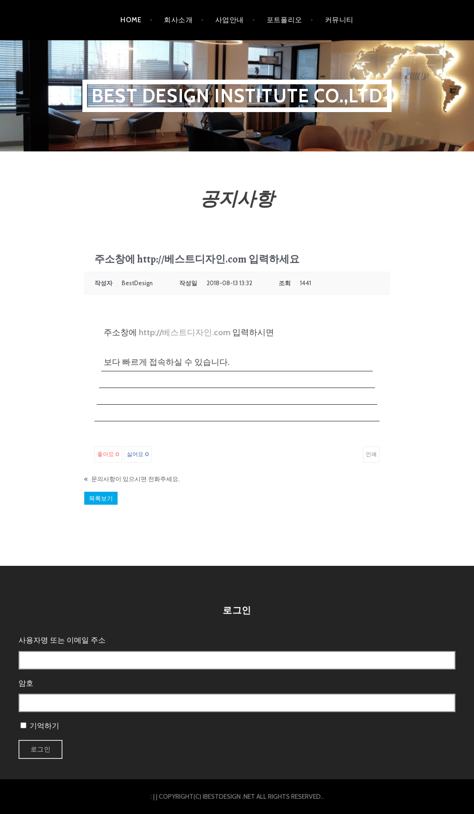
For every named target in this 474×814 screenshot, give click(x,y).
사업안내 (229, 20)
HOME (130, 20)
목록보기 (101, 498)
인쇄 (371, 454)
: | (152, 796)
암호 (26, 683)
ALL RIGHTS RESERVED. (289, 796)
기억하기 (44, 725)
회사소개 (178, 20)
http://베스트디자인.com (185, 332)
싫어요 (138, 454)
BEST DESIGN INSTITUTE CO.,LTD (237, 95)
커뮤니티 (339, 20)
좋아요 (108, 454)
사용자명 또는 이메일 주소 (62, 640)
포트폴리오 (284, 20)
